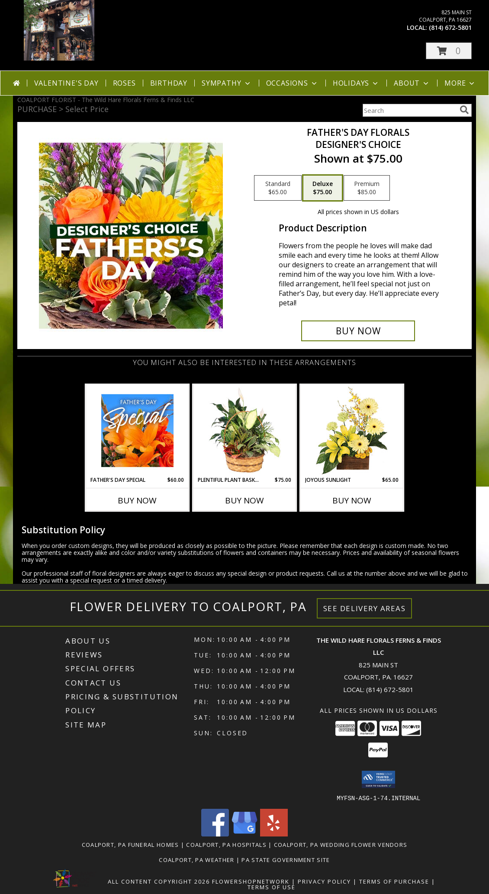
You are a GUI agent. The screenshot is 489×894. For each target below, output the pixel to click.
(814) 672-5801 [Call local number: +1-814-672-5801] (450, 27)
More (460, 83)
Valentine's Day (66, 83)
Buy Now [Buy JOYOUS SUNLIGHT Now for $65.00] (351, 500)
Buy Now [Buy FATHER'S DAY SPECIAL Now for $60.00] (137, 500)
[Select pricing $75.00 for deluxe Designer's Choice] (322, 188)
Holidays (356, 83)
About (412, 83)
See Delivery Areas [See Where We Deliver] (364, 608)
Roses (124, 83)
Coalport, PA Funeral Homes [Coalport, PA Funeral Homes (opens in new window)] (130, 844)
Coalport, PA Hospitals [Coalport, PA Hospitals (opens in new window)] (226, 844)
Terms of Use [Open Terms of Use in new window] (272, 887)
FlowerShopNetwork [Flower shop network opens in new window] (251, 881)
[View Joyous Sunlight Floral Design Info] (352, 430)
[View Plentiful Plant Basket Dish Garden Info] (245, 430)
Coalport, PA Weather (196, 859)
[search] (464, 110)
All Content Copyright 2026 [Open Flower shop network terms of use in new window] (159, 881)
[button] (449, 50)
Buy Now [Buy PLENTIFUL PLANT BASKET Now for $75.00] (244, 500)
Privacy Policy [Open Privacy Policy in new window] (324, 881)
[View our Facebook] (215, 834)
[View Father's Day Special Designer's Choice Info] (137, 430)
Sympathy (226, 83)
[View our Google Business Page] (244, 834)
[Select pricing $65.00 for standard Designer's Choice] (277, 188)
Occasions (292, 83)
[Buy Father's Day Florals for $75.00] (358, 330)
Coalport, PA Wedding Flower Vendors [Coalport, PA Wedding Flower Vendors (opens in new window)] (341, 844)
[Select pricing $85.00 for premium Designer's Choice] (366, 188)
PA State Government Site (285, 859)
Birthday (168, 83)
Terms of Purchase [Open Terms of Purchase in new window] (394, 881)
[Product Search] (409, 110)
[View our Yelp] (274, 834)
